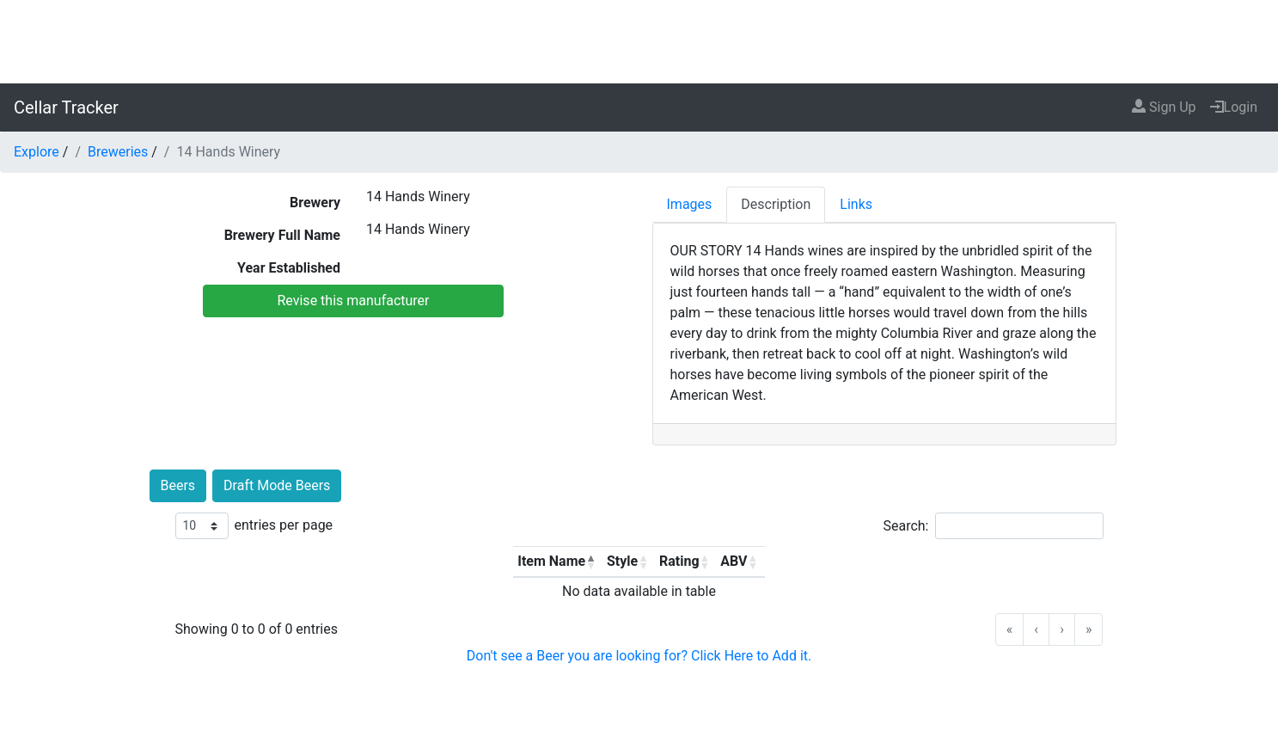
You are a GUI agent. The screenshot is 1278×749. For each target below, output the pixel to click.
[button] (590, 561)
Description (775, 204)
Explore (36, 152)
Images (689, 204)
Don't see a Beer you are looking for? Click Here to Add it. (639, 656)
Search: (905, 526)
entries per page (284, 525)
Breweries (118, 152)
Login (1233, 107)
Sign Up (1164, 107)
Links (856, 204)
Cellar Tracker (66, 107)
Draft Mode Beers (276, 485)
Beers (178, 485)
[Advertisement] (639, 38)
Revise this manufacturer (353, 300)
